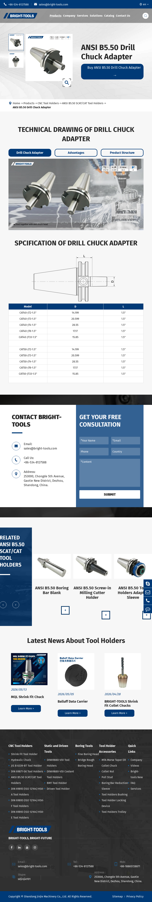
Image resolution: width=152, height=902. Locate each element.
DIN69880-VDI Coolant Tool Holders (60, 774)
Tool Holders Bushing (114, 794)
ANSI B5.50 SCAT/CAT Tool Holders (82, 103)
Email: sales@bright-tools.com (40, 446)
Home (16, 103)
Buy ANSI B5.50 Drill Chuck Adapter (114, 71)
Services (82, 15)
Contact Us (123, 15)
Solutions (96, 15)
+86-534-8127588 (16, 4)
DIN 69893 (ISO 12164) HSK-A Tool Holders (27, 791)
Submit (110, 494)
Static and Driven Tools (56, 749)
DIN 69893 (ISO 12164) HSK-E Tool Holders (27, 814)
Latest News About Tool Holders (76, 641)
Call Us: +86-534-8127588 (35, 460)
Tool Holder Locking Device (114, 803)
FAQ (133, 783)
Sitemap (117, 896)
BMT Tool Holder (57, 783)
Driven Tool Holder (58, 788)
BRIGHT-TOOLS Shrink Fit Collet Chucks (121, 703)
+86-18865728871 (130, 866)
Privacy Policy (135, 896)
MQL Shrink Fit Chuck (27, 697)
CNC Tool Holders (48, 103)
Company (69, 15)
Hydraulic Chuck (21, 760)
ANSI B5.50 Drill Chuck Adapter (32, 107)
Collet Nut (108, 771)
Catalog (109, 15)
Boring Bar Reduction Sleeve (115, 785)
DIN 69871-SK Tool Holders (27, 771)
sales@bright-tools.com (51, 4)
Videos (135, 765)
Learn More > (26, 708)
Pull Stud (107, 777)
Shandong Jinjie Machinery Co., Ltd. (45, 896)
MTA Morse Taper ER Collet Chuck (114, 762)
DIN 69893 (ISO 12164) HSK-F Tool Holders (27, 803)
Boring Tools (84, 746)
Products (55, 15)
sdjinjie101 (24, 879)
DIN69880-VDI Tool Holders (58, 762)
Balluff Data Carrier (73, 701)
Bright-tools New (137, 774)
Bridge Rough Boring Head (86, 762)
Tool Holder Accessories (107, 749)
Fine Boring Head (88, 754)
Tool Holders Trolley (114, 811)
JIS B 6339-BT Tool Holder (26, 765)
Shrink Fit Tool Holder (24, 754)
